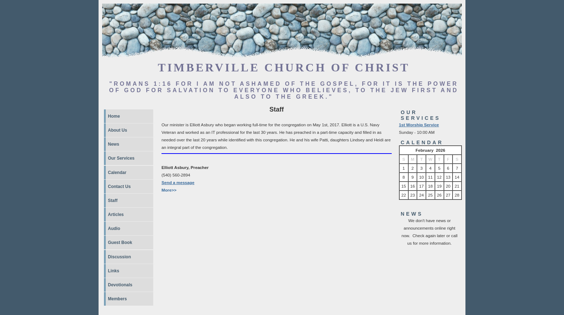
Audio (114, 228)
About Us (117, 130)
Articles (116, 214)
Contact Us (119, 186)
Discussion (119, 256)
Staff (113, 200)
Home (114, 116)
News (113, 144)
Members (117, 298)
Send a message (178, 182)
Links (113, 270)
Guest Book (120, 242)
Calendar (117, 172)
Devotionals (120, 284)
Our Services (121, 158)
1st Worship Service (419, 124)
